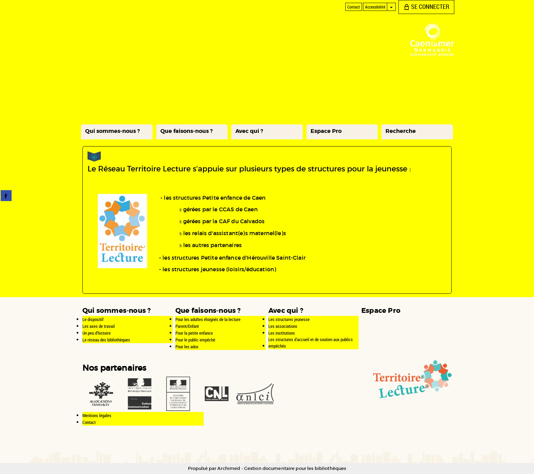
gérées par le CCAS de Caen (220, 209)
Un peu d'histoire (96, 333)
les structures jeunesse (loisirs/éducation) (219, 269)
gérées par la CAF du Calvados (224, 221)
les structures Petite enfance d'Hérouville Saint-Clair (234, 257)
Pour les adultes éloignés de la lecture (207, 319)
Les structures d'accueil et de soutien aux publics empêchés (310, 342)
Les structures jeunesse (289, 319)
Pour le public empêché (195, 340)
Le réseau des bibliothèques (106, 340)
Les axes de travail (98, 326)
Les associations (282, 326)
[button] (117, 131)
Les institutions (281, 333)
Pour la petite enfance (194, 333)
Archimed (228, 468)
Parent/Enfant (187, 326)
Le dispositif (93, 319)
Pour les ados (187, 346)
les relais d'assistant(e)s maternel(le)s (234, 233)
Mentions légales (96, 415)
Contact (89, 422)
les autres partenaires (212, 245)
